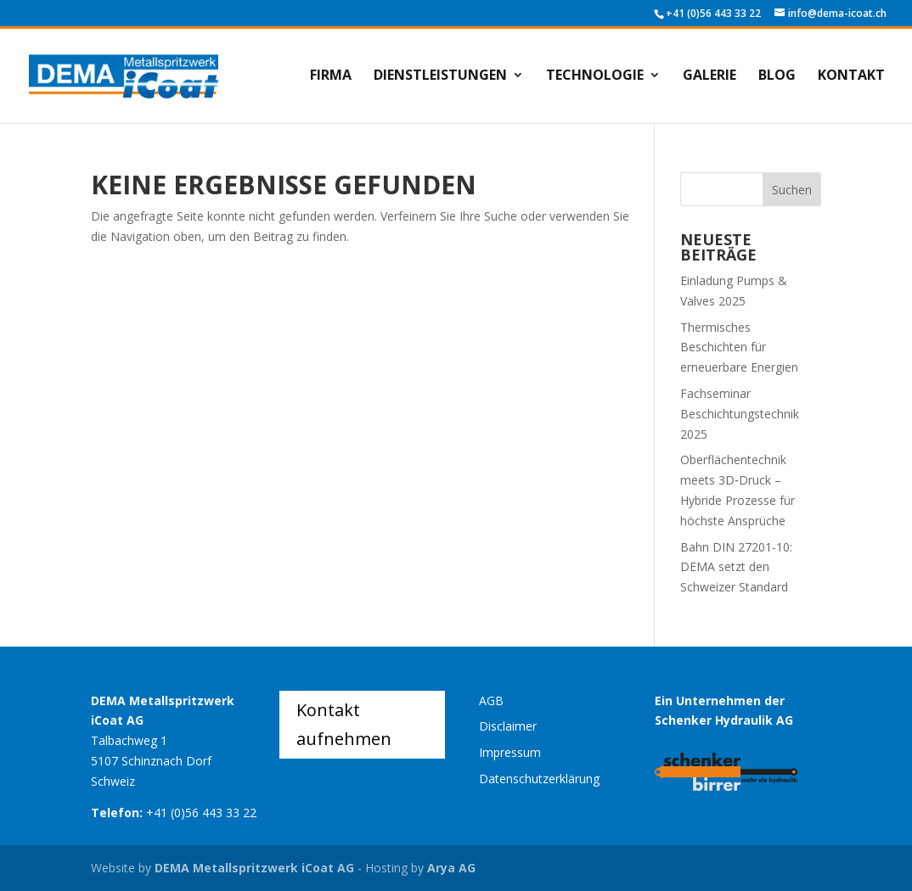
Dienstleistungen (440, 76)
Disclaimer (508, 726)
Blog (777, 76)
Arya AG (451, 868)
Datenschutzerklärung (539, 779)
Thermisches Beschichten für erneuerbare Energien (739, 347)
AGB (491, 700)
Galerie (709, 76)
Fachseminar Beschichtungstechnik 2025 (739, 413)
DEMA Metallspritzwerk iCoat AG (254, 868)
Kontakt (851, 76)
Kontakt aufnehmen (343, 724)
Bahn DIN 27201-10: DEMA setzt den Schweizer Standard (736, 567)
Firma (331, 76)
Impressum (510, 752)
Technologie (595, 76)
